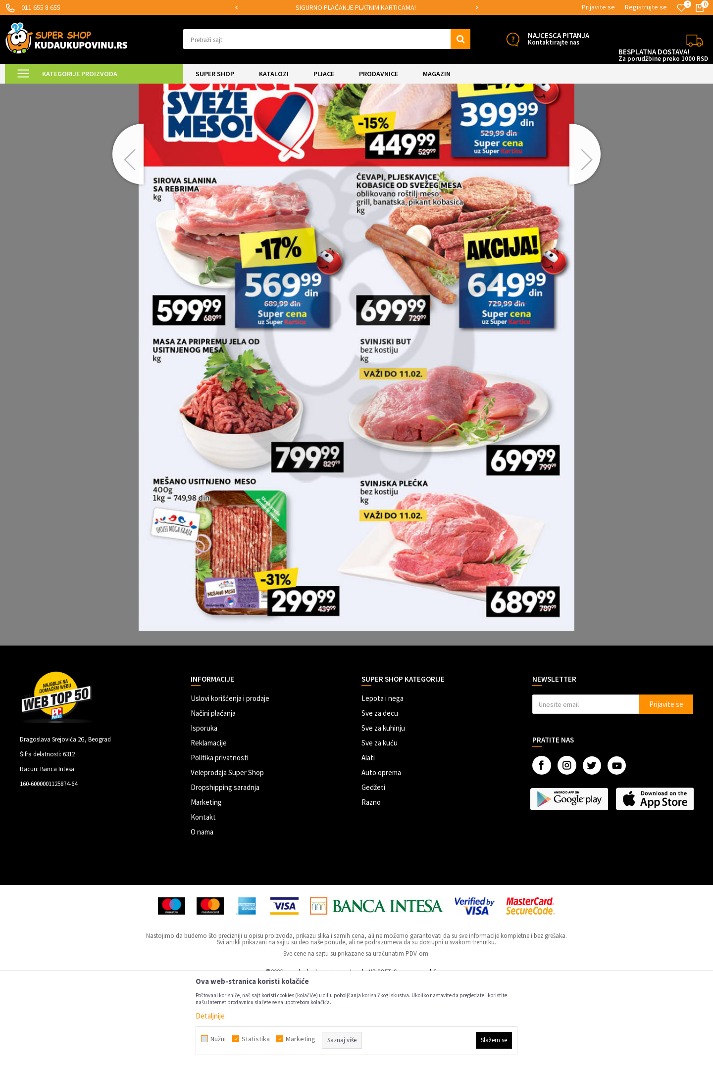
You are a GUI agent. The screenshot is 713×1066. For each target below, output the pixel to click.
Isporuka (204, 811)
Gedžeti (373, 871)
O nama (202, 915)
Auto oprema (381, 856)
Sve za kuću (379, 826)
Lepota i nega (382, 782)
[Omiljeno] (681, 7)
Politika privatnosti (220, 841)
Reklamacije (209, 826)
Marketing (206, 885)
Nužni (218, 1038)
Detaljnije (210, 1015)
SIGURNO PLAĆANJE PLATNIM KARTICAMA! (356, 7)
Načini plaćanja (213, 796)
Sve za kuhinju (383, 811)
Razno (371, 885)
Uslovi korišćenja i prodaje (230, 782)
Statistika (256, 1038)
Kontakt (203, 900)
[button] (326, 39)
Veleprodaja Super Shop (227, 856)
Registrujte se (646, 6)
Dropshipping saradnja (225, 871)
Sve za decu (379, 796)
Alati (368, 841)
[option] (356, 7)
